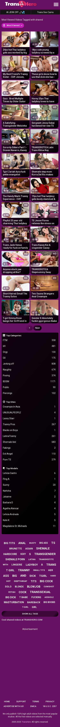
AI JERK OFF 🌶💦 (15, 12)
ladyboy (32, 564)
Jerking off (29, 363)
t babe (23, 597)
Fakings (29, 448)
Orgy (29, 352)
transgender (45, 554)
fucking (36, 597)
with (5, 564)
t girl (10, 570)
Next (37, 328)
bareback (33, 602)
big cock (46, 581)
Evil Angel (29, 453)
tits (33, 581)
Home (7, 701)
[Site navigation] (56, 5)
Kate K (29, 520)
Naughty (29, 369)
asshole (49, 597)
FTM (29, 340)
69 (29, 346)
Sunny (29, 485)
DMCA (33, 706)
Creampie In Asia (29, 406)
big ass (43, 543)
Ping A (29, 479)
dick (33, 575)
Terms (35, 701)
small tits (39, 570)
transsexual (40, 592)
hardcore (10, 554)
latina (32, 559)
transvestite (46, 559)
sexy (23, 554)
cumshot (49, 586)
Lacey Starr (29, 418)
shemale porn (15, 559)
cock (22, 592)
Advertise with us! (14, 706)
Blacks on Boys (29, 430)
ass (6, 575)
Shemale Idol (29, 442)
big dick (10, 597)
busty (32, 543)
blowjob (33, 586)
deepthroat (20, 581)
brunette (15, 548)
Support (21, 701)
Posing (29, 375)
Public (29, 387)
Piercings (29, 393)
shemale (43, 548)
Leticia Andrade (29, 514)
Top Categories (13, 335)
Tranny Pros (29, 424)
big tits (9, 543)
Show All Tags (30, 614)
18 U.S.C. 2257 (49, 706)
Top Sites (11, 402)
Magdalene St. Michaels (29, 526)
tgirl (43, 575)
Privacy (50, 701)
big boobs (49, 602)
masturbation (14, 602)
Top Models (12, 468)
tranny (24, 570)
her (50, 570)
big (14, 575)
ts (53, 543)
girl (34, 607)
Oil (29, 358)
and (23, 575)
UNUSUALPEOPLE (29, 412)
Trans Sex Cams (45, 12)
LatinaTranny (29, 436)
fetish (11, 592)
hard (53, 576)
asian (29, 548)
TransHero (26, 722)
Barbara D (29, 502)
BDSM (29, 381)
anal (22, 543)
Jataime (29, 496)
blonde (19, 586)
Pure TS (29, 459)
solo (8, 586)
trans (51, 564)
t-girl (25, 607)
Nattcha (29, 490)
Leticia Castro (29, 473)
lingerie (17, 564)
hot (8, 581)
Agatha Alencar (29, 508)
